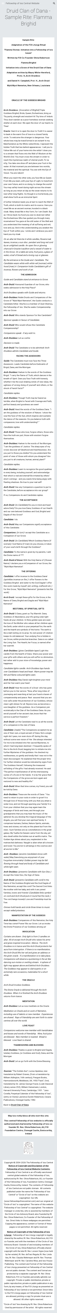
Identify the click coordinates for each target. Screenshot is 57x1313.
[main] (28, 17)
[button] (3, 3)
